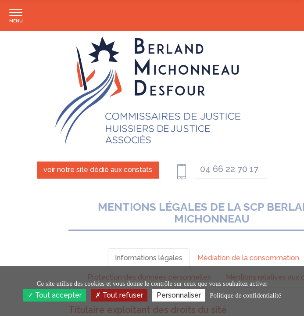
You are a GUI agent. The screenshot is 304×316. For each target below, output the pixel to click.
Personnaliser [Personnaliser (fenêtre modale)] (179, 295)
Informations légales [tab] (231, 258)
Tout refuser (119, 295)
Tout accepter (55, 295)
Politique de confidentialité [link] (245, 295)
